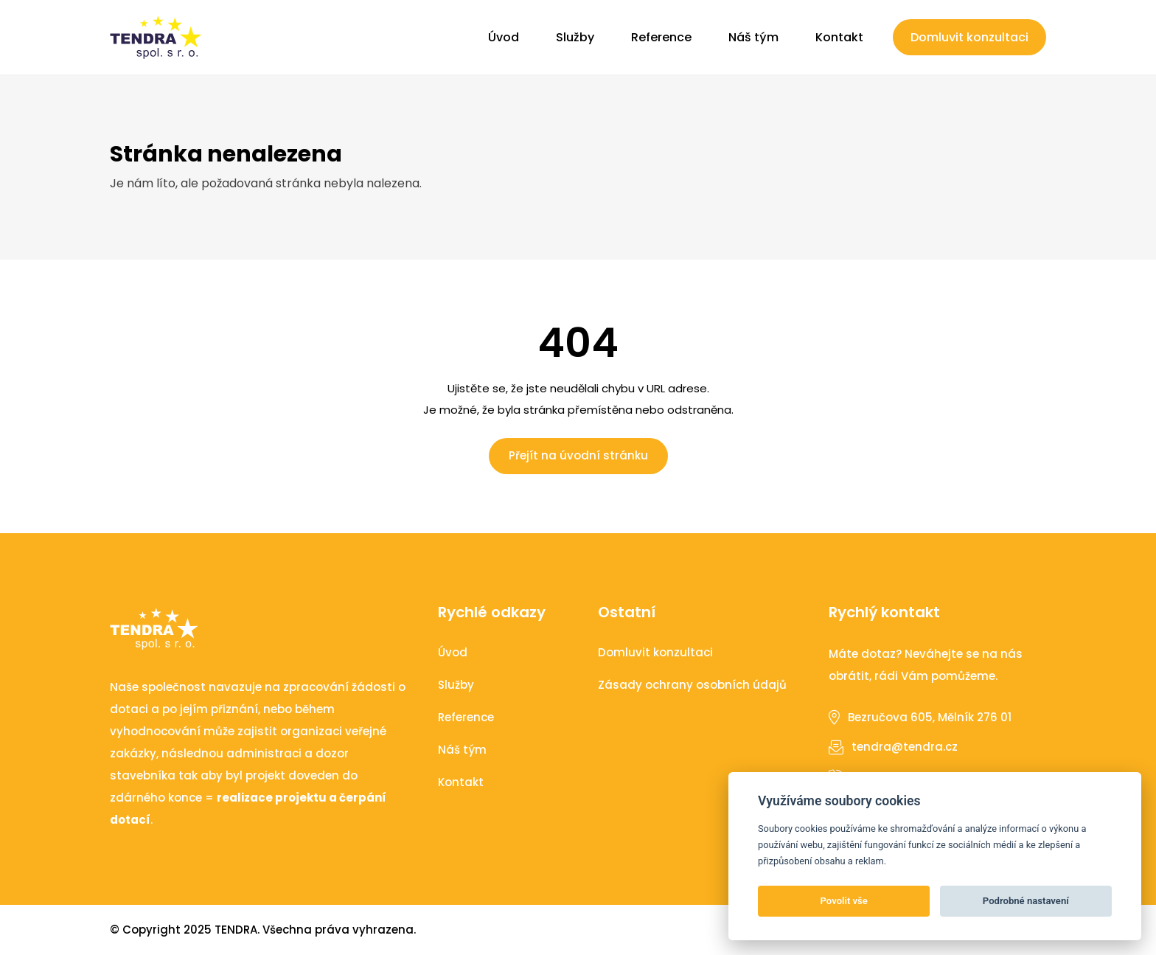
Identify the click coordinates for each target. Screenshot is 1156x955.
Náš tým (753, 37)
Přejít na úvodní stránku (578, 455)
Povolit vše (844, 900)
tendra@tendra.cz (905, 746)
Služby (575, 37)
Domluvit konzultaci (969, 37)
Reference (661, 37)
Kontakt (839, 37)
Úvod (503, 37)
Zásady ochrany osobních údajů (692, 684)
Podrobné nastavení (1026, 900)
